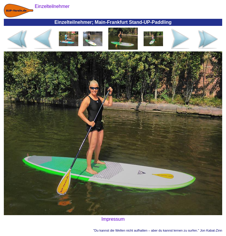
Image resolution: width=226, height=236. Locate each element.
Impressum (112, 219)
